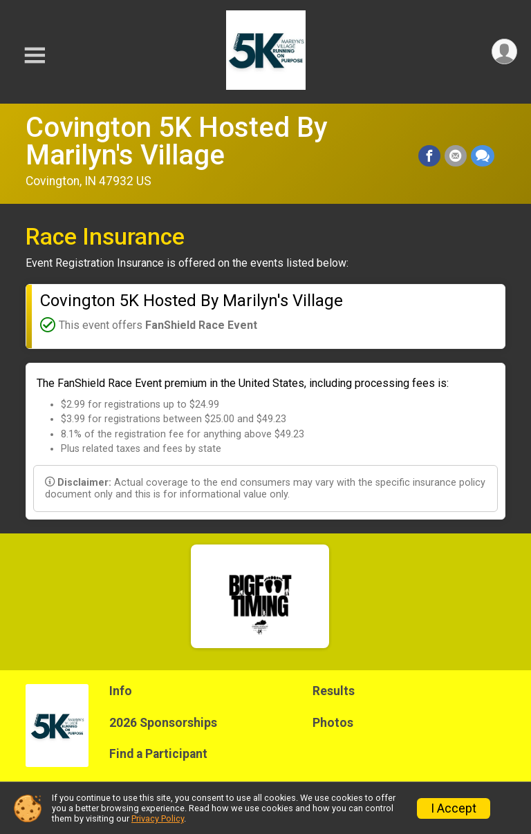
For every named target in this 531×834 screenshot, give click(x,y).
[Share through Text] (482, 156)
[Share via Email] (456, 156)
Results (334, 691)
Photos (333, 723)
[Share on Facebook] (429, 156)
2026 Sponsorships (163, 723)
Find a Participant (158, 754)
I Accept (453, 808)
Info (120, 691)
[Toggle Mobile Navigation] (34, 55)
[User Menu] (504, 51)
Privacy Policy (157, 818)
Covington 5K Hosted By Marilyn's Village (177, 141)
